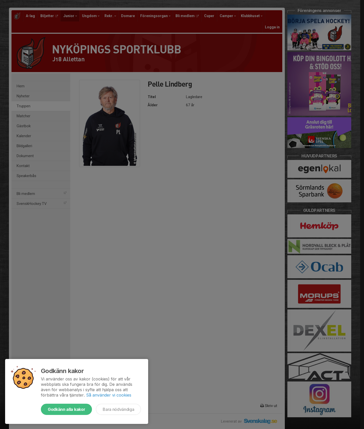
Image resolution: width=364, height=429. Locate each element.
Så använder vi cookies (108, 395)
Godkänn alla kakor (66, 409)
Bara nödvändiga (118, 409)
